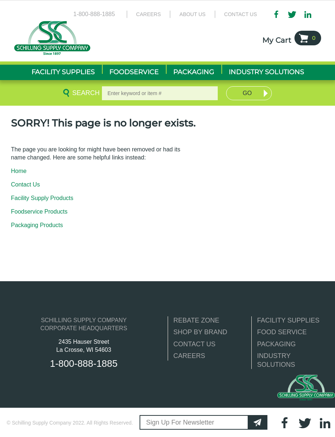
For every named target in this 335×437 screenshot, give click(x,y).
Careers (148, 14)
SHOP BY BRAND (200, 332)
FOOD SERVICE (282, 332)
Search (84, 93)
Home (19, 171)
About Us (192, 14)
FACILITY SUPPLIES (288, 320)
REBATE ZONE (197, 320)
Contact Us (240, 14)
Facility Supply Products (42, 198)
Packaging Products (37, 225)
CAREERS (189, 355)
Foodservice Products (39, 211)
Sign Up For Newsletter (180, 422)
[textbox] (160, 93)
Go (247, 93)
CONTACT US (195, 344)
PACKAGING (276, 344)
